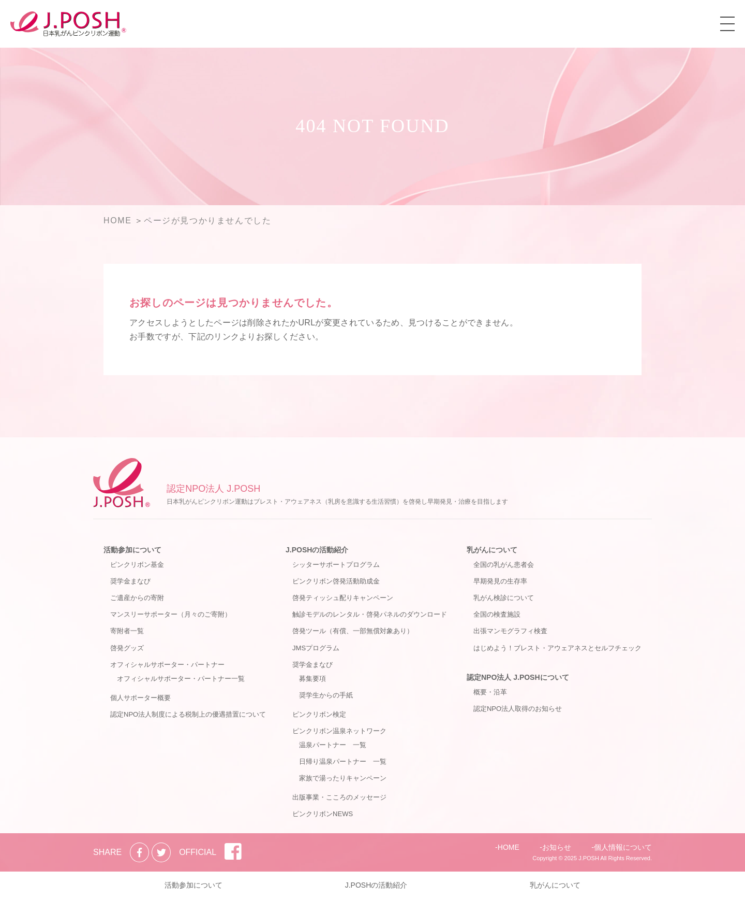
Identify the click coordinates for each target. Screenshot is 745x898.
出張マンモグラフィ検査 (510, 631)
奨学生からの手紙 (326, 695)
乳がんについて (492, 550)
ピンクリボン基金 (137, 564)
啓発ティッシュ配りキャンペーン (342, 598)
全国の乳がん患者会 (503, 564)
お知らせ (556, 847)
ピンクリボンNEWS (322, 814)
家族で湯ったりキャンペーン (342, 778)
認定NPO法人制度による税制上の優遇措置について (188, 714)
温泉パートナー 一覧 (332, 745)
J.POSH (588, 858)
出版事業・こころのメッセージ (339, 797)
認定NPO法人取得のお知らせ (517, 708)
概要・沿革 (490, 692)
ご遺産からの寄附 (137, 598)
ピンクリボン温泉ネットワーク (339, 731)
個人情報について (623, 847)
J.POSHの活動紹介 (317, 550)
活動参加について (132, 550)
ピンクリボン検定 (319, 714)
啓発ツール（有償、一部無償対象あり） (352, 631)
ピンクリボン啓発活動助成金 (336, 581)
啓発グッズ (127, 648)
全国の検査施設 (496, 614)
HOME (508, 847)
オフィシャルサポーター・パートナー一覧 (181, 678)
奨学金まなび (130, 581)
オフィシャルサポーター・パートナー (167, 664)
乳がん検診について (503, 598)
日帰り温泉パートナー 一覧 (342, 761)
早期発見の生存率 (500, 581)
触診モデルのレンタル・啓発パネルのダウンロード (369, 614)
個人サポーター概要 (140, 698)
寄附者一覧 (127, 631)
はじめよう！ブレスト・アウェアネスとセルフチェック (557, 648)
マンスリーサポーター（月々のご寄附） (170, 614)
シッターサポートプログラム (336, 564)
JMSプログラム (315, 648)
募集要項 (312, 678)
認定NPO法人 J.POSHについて (518, 677)
